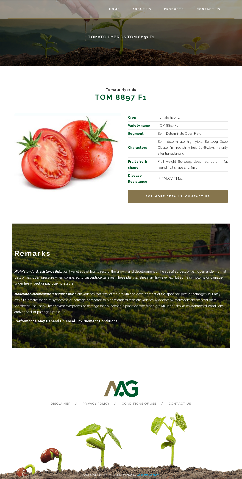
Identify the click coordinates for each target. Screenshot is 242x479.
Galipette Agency (148, 474)
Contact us (180, 403)
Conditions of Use (139, 403)
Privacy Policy (96, 403)
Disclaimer (61, 403)
